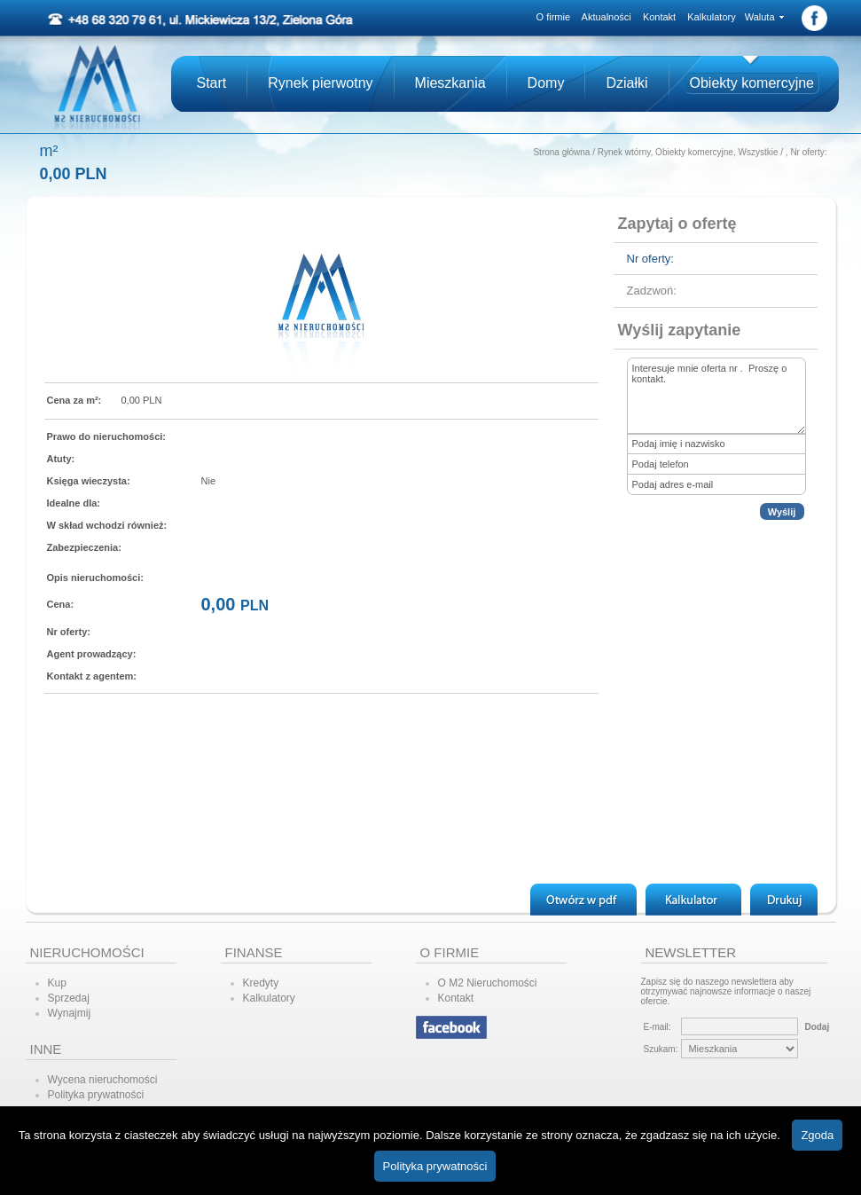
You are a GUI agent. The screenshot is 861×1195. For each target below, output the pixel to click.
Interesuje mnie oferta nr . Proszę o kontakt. (716, 396)
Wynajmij (69, 1013)
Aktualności (606, 17)
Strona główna (561, 152)
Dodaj (816, 1027)
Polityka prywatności (96, 1095)
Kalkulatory (711, 17)
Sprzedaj (69, 998)
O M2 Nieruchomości (487, 983)
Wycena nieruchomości (103, 1079)
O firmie (553, 17)
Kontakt (659, 17)
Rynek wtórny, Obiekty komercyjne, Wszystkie (688, 152)
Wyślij (782, 512)
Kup (57, 983)
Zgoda (817, 1135)
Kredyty (261, 983)
